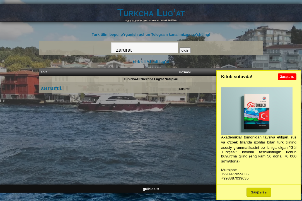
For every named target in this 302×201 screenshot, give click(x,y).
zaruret (51, 87)
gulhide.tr (151, 189)
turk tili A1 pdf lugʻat (151, 61)
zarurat (184, 88)
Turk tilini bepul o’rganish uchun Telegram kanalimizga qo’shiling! (151, 34)
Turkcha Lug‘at (151, 12)
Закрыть (287, 77)
